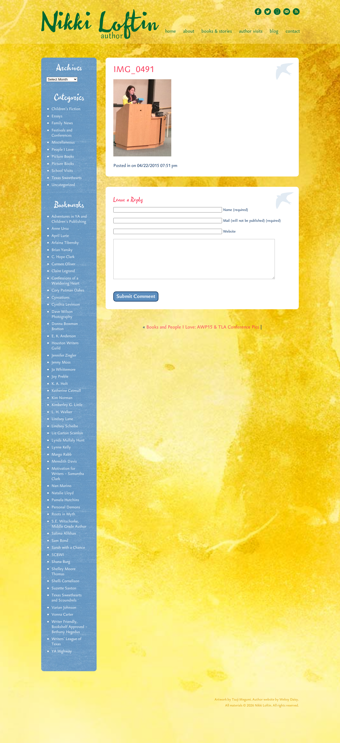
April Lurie (60, 235)
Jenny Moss (61, 362)
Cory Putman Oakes (68, 290)
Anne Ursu (60, 228)
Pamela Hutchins (65, 500)
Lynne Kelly (61, 447)
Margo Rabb (62, 454)
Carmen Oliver (63, 264)
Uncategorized (63, 185)
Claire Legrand (63, 271)
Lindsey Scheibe (65, 426)
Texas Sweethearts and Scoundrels (67, 598)
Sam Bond (60, 540)
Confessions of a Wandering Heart (65, 281)
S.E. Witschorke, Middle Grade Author (69, 524)
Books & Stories (216, 31)
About (188, 31)
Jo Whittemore (63, 369)
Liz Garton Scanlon (67, 433)
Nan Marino (61, 486)
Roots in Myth (63, 514)
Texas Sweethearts (67, 178)
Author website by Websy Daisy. (275, 699)
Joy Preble (60, 376)
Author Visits (250, 31)
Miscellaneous (63, 142)
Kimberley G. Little (67, 405)
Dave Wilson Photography (62, 314)
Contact (293, 31)
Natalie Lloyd (63, 493)
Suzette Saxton (64, 588)
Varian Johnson (64, 607)
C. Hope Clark (63, 257)
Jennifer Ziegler (64, 355)
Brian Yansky (62, 250)
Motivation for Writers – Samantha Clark (68, 474)
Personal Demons (66, 507)
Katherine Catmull (66, 390)
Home (170, 31)
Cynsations (61, 297)
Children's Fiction (66, 109)
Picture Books (63, 156)
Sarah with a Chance (68, 547)
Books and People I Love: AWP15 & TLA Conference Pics (202, 335)
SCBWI (58, 555)
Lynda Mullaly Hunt (68, 440)
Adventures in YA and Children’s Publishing (69, 219)
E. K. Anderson (64, 336)
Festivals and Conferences (62, 133)
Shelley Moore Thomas (63, 572)
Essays (57, 116)
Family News (62, 123)
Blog (274, 31)
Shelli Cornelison (65, 581)
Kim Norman (62, 398)
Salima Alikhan (64, 533)
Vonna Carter (62, 614)
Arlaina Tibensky (65, 242)
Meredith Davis (64, 461)
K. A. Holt (60, 383)
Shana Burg (61, 561)
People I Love (63, 149)
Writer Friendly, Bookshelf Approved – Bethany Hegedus (69, 627)
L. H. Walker (62, 412)
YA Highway (62, 651)
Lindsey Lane (62, 419)
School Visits (62, 170)
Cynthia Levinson (66, 304)
